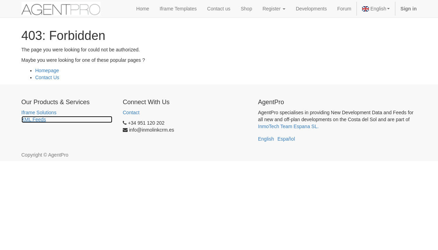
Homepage (47, 70)
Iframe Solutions (39, 112)
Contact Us (47, 77)
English (376, 8)
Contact (131, 112)
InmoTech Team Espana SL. (288, 126)
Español (286, 139)
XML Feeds (34, 119)
